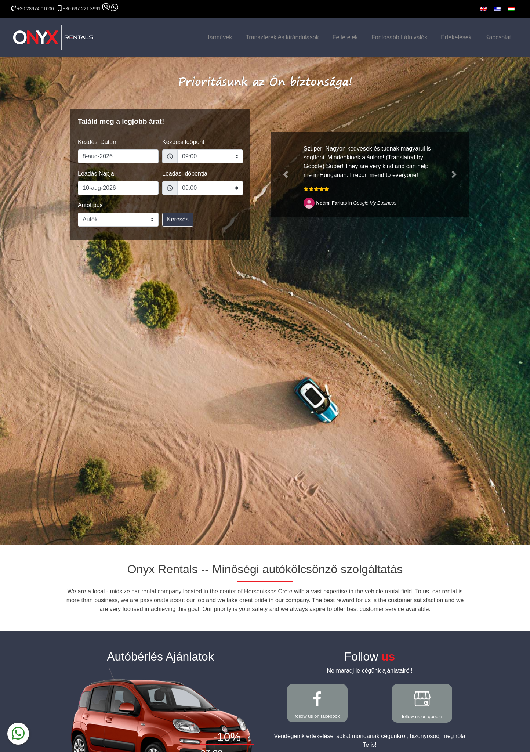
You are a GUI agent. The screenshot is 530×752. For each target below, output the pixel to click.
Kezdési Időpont (183, 142)
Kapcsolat (498, 37)
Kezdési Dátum (98, 142)
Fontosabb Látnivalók (399, 37)
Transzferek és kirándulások (282, 37)
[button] (285, 174)
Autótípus (90, 205)
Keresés (178, 219)
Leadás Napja (96, 173)
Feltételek (345, 37)
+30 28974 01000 (35, 8)
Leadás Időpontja (184, 173)
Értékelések (456, 37)
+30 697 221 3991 (82, 8)
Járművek (219, 37)
